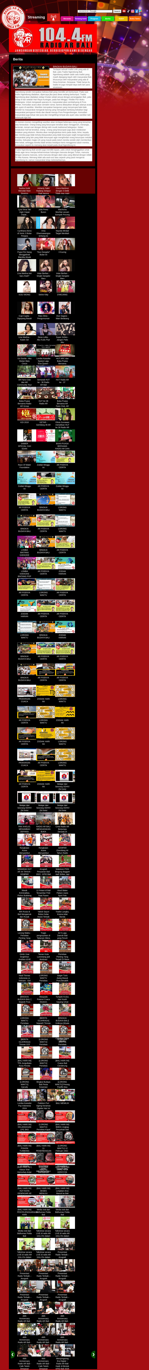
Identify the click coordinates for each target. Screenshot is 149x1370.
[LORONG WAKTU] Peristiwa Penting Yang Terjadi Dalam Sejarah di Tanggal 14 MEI (65, 1046)
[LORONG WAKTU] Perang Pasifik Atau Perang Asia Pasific (65, 1086)
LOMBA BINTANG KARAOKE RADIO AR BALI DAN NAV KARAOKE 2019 (27, 555)
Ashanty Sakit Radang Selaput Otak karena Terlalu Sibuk (46, 191)
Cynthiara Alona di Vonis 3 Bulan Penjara (27, 232)
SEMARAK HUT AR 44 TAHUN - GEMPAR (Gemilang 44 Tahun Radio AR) (27, 874)
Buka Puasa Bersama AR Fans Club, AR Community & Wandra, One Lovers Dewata (65, 406)
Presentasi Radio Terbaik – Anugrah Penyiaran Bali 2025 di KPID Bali (65, 1257)
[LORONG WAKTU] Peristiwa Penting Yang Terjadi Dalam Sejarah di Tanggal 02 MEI (46, 1046)
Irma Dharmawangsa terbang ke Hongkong (46, 234)
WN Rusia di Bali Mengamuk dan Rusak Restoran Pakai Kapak (27, 916)
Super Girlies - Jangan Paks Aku (65, 338)
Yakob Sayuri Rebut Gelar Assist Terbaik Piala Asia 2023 (46, 914)
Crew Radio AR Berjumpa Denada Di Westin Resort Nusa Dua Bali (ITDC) (65, 831)
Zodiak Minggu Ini (46, 465)
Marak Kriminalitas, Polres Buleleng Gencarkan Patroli (27, 894)
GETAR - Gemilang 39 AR (46, 422)
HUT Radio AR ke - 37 (65, 380)
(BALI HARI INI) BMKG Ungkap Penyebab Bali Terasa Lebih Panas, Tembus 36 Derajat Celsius (65, 1131)
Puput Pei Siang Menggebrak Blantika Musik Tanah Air (27, 255)
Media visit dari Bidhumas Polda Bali (46, 1211)
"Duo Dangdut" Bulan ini (46, 252)
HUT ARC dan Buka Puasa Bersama (65, 360)
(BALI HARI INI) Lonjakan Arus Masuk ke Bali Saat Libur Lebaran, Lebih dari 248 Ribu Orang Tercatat (65, 1195)
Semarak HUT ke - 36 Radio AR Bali (46, 381)
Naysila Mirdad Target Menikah (65, 231)
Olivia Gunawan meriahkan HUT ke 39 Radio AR (65, 424)
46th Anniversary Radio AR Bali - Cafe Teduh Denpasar (27, 1320)
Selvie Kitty (46, 294)
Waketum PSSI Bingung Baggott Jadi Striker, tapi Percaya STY (65, 872)
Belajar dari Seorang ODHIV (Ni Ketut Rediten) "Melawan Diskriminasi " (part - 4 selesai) (65, 812)
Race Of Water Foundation (27, 465)
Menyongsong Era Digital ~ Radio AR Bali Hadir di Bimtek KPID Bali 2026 (65, 1362)
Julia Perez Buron (46, 209)
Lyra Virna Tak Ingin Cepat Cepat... (27, 211)
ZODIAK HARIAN (65, 571)
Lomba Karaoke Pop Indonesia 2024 (27, 1104)
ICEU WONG (27, 294)
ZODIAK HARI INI (46, 699)
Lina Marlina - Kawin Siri (27, 337)
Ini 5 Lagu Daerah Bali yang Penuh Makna (65, 936)
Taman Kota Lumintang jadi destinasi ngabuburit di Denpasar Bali (46, 958)
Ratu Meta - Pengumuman (46, 316)
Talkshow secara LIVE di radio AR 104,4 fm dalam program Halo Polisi (46, 1235)
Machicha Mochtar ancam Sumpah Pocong (65, 211)
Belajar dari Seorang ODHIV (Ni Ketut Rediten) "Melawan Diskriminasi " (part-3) (46, 812)
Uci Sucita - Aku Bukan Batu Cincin (27, 360)
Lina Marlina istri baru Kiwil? (27, 273)
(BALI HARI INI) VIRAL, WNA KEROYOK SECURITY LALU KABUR (65, 1171)
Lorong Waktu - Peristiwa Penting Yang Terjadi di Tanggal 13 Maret (27, 938)
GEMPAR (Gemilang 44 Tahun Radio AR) (65, 851)
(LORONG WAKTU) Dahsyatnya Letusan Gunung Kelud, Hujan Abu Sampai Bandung (46, 1173)
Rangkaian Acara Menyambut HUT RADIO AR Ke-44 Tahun (27, 852)
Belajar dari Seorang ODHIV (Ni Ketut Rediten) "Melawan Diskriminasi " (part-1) (65, 790)
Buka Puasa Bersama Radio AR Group (27, 402)
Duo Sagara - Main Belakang (65, 316)
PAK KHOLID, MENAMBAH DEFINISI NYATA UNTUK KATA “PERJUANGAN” (27, 831)
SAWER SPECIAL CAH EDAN (27, 445)
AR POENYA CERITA (65, 465)
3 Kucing (65, 251)
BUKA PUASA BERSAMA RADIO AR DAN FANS (65, 446)
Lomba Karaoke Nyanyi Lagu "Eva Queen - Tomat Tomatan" (46, 361)
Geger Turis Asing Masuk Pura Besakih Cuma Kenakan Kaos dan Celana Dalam (65, 980)
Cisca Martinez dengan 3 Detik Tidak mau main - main (65, 191)
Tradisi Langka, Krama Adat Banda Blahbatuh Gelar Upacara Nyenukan (65, 917)
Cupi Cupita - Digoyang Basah (27, 316)
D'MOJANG (65, 294)
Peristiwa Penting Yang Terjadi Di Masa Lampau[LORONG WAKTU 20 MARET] (65, 959)
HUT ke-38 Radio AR (46, 401)
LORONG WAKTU (65, 507)
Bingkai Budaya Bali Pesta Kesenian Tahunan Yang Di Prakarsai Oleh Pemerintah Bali (46, 1088)
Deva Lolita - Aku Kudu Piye (46, 337)
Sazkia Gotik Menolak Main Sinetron (27, 189)
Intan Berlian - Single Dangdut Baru (46, 275)
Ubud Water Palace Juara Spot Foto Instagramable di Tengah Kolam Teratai (65, 895)
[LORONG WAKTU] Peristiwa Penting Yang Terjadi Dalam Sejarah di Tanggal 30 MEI (46, 1067)
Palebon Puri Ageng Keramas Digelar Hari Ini (46, 1104)
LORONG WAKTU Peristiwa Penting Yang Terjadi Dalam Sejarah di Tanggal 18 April (27, 1025)
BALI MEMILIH (65, 1102)
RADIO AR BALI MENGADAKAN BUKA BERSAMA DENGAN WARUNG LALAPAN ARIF (46, 833)
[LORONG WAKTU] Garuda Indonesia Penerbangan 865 (27, 1087)
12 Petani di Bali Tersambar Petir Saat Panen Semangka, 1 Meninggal (46, 894)
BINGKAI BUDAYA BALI (46, 507)
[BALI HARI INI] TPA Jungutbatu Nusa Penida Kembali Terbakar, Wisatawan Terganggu (27, 1067)
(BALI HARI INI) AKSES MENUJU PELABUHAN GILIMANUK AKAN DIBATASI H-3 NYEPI (46, 1195)
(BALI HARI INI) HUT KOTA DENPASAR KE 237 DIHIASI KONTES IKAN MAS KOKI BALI (27, 1193)
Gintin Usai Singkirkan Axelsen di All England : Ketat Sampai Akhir (27, 958)
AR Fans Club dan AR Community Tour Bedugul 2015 (27, 383)
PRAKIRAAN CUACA (27, 699)
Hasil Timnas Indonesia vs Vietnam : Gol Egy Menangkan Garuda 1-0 (27, 979)
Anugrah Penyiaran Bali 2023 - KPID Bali (46, 870)
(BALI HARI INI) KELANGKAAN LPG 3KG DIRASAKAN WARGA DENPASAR (27, 1129)
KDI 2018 (27, 421)
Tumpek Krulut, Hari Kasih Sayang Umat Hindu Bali (65, 1000)
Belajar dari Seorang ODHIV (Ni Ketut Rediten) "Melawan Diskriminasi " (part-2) (27, 812)
